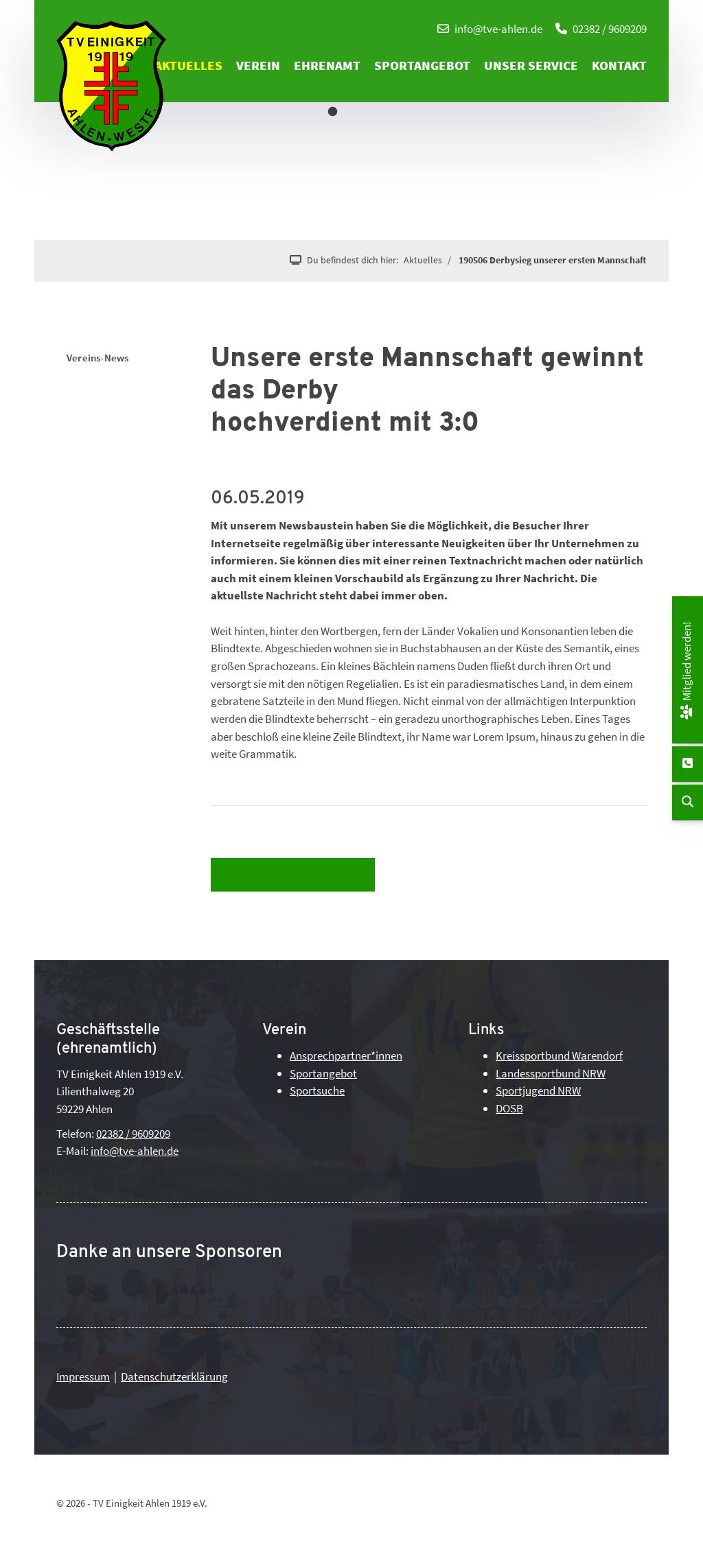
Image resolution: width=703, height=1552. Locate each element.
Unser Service (531, 65)
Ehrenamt (327, 65)
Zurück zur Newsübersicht (293, 874)
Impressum (83, 1376)
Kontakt (619, 65)
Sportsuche (317, 1090)
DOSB (509, 1108)
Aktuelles (188, 65)
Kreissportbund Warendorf (559, 1055)
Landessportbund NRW (551, 1073)
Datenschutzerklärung (174, 1376)
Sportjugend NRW (538, 1090)
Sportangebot (422, 65)
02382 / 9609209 (610, 28)
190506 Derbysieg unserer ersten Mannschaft (553, 260)
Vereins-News (97, 357)
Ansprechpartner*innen (346, 1055)
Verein (258, 65)
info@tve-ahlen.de (498, 28)
